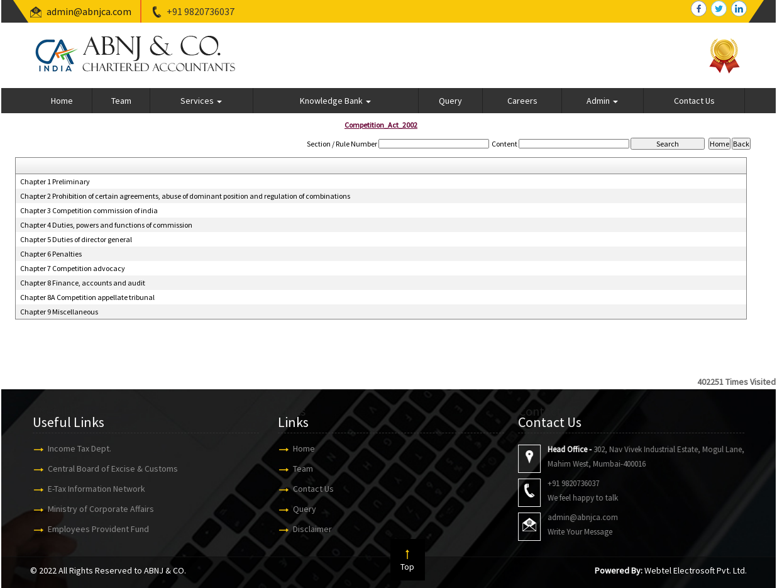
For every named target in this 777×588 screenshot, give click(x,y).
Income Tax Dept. (74, 448)
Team (121, 100)
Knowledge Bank (335, 100)
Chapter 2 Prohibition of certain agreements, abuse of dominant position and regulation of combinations (185, 196)
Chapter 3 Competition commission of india (89, 210)
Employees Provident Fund (92, 529)
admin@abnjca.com (89, 11)
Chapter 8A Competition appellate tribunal (87, 297)
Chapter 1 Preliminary (55, 181)
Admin (602, 100)
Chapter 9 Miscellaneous (59, 311)
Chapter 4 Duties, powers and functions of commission (106, 225)
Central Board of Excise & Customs (107, 468)
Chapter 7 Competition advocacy (72, 268)
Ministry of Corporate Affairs (95, 508)
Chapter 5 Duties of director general (76, 239)
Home (62, 100)
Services (201, 100)
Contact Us (694, 100)
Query (450, 100)
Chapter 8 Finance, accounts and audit (82, 282)
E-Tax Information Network (91, 488)
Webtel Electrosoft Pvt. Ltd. (695, 570)
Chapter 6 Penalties (51, 253)
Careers (522, 100)
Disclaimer (306, 529)
